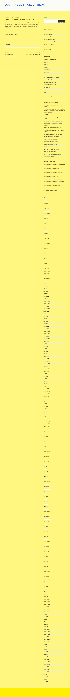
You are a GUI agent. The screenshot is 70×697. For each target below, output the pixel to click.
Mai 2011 (45, 649)
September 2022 (47, 308)
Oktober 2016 (46, 486)
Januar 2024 (46, 268)
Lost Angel (16, 17)
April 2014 (46, 561)
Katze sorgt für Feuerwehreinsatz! (51, 102)
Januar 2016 (46, 509)
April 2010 (46, 681)
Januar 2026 (46, 208)
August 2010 (46, 671)
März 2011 (46, 654)
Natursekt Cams (47, 46)
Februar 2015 (46, 536)
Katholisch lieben (56, 185)
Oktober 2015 (46, 516)
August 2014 (46, 551)
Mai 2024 (45, 258)
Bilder (45, 62)
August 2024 (46, 251)
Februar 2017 (46, 476)
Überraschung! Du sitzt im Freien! (51, 141)
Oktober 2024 (46, 246)
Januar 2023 (46, 298)
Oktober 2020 (46, 366)
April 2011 (46, 651)
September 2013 (47, 579)
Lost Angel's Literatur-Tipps (49, 39)
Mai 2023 (45, 288)
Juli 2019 (45, 403)
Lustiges (8, 44)
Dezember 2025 (47, 211)
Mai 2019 (45, 408)
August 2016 (46, 491)
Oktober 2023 (46, 276)
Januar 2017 (46, 478)
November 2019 (47, 393)
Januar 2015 (46, 539)
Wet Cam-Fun (46, 51)
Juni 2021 (46, 346)
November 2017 (47, 453)
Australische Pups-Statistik (49, 156)
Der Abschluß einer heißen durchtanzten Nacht (53, 121)
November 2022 (47, 303)
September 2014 (47, 549)
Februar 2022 (46, 326)
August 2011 (46, 641)
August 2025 (46, 221)
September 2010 (47, 669)
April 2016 (46, 501)
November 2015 (47, 514)
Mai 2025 (45, 228)
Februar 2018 (46, 446)
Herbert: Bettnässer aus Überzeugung (51, 136)
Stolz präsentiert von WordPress (11, 693)
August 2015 (46, 521)
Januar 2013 (46, 599)
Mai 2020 (45, 378)
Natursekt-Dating (47, 49)
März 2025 (46, 233)
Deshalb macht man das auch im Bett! (52, 100)
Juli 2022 (45, 313)
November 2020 (47, 363)
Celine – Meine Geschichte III (50, 151)
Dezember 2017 (47, 451)
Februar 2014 (46, 566)
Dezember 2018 (47, 421)
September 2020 (47, 368)
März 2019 (46, 413)
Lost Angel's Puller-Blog (25, 4)
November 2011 (47, 634)
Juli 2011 (45, 644)
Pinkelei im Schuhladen (57, 179)
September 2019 (47, 398)
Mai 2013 (45, 589)
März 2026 (46, 203)
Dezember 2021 (47, 331)
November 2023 (47, 273)
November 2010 (47, 664)
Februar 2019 (46, 416)
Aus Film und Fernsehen (49, 59)
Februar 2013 (46, 596)
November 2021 (47, 333)
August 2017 (46, 461)
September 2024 (47, 248)
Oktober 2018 (46, 426)
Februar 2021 (46, 356)
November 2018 (47, 423)
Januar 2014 (46, 569)
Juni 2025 (46, 226)
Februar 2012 (46, 626)
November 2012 (47, 604)
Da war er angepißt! (56, 188)
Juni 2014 (46, 556)
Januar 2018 (46, 448)
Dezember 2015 (47, 511)
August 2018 (46, 431)
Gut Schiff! (46, 114)
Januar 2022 (46, 328)
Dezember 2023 (47, 271)
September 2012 (47, 609)
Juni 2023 (46, 286)
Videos (45, 92)
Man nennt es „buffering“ (10, 34)
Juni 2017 (46, 466)
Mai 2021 (45, 348)
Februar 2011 (46, 656)
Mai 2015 (45, 529)
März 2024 (46, 263)
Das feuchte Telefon (48, 29)
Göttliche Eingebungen (48, 146)
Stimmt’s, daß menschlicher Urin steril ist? (52, 127)
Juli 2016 (45, 493)
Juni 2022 (46, 316)
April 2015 (46, 531)
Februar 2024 (46, 266)
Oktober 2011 (46, 636)
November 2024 (47, 243)
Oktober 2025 (46, 216)
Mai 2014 (45, 559)
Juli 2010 (45, 674)
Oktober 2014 (46, 546)
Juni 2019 (46, 406)
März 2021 (46, 353)
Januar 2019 (46, 418)
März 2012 (46, 624)
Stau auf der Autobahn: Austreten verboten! (53, 134)
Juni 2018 (46, 436)
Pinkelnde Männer (47, 79)
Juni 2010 (46, 676)
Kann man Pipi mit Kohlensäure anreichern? (53, 154)
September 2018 (47, 428)
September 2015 (47, 519)
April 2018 (46, 441)
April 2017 (46, 471)
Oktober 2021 (46, 336)
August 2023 (46, 281)
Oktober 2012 (46, 606)
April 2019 (46, 411)
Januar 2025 (46, 238)
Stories (45, 89)
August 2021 (46, 341)
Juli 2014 (45, 554)
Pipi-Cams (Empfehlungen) (49, 82)
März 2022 (46, 323)
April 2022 (46, 321)
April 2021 (46, 351)
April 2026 (46, 201)
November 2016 (47, 484)
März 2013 (46, 594)
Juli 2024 (45, 253)
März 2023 (46, 293)
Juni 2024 (46, 256)
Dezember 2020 (47, 361)
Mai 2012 (45, 619)
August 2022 (46, 311)
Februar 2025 (46, 236)
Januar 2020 (46, 388)
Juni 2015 (46, 526)
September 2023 (47, 278)
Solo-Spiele (46, 87)
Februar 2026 (46, 206)
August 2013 (46, 581)
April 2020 (46, 381)
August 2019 (46, 401)
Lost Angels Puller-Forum (49, 44)
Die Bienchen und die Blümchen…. (51, 139)
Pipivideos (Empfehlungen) (49, 84)
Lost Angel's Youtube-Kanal (49, 36)
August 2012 (46, 611)
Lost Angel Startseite (48, 34)
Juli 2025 (45, 223)
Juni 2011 (46, 646)
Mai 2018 (45, 438)
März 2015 (46, 534)
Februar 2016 (46, 506)
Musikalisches (46, 74)
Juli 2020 (45, 373)
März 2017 (46, 473)
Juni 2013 (46, 586)
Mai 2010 (45, 679)
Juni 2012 (46, 616)
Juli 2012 (45, 614)
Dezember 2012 (47, 601)
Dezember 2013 (47, 571)
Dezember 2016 (47, 481)
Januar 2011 (46, 659)
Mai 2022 (45, 318)
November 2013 (47, 574)
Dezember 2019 (47, 391)
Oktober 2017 (46, 456)
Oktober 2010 (46, 666)
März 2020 (46, 383)
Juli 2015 (45, 524)
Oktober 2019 (46, 396)
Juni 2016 (46, 496)
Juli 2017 (45, 463)
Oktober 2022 (46, 306)
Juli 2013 (45, 584)
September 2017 (47, 458)
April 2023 (46, 291)
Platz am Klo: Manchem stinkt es (50, 144)
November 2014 (47, 544)
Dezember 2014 (47, 541)
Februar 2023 (46, 296)
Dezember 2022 (47, 301)
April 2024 (46, 261)
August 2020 (46, 371)
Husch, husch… (55, 176)
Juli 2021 (45, 343)
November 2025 (47, 213)
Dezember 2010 (47, 661)
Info (44, 67)
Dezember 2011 (47, 631)
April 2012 (46, 621)
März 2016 (46, 504)
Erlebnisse (46, 64)
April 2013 (46, 591)
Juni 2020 (46, 376)
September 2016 (47, 489)
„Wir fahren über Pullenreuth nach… (51, 149)
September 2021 (47, 338)
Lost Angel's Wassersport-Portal (50, 41)
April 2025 (46, 231)
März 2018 (46, 443)
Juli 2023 (45, 283)
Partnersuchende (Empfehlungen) (51, 77)
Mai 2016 (45, 499)
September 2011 (47, 639)
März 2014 (46, 564)
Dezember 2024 (47, 241)
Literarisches (46, 69)
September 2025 (47, 218)
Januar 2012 (46, 629)
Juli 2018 (45, 433)
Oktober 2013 (46, 576)
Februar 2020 (46, 386)
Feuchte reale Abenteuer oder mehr (51, 31)
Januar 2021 (46, 358)
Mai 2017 (45, 469)
